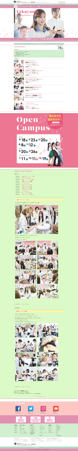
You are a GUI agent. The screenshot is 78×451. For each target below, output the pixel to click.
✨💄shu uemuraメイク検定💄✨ (28, 194)
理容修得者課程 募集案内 (31, 433)
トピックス (41, 433)
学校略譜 (15, 432)
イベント (34, 6)
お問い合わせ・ (58, 435)
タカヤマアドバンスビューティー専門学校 (24, 1)
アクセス (43, 6)
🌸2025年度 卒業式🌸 (25, 191)
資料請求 (57, 430)
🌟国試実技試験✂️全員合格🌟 (20, 53)
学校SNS (41, 435)
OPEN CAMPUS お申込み (58, 427)
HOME (16, 6)
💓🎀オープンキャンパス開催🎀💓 (28, 179)
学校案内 (19, 6)
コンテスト (41, 430)
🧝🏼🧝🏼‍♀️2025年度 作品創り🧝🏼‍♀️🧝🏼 (27, 184)
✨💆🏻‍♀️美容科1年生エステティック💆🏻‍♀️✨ (28, 176)
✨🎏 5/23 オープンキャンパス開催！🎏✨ (22, 51)
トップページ (42, 447)
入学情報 (30, 6)
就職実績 (50, 430)
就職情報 (38, 6)
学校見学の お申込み (58, 429)
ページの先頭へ (36, 447)
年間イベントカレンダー (43, 432)
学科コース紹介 (25, 6)
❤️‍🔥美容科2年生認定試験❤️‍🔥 (26, 178)
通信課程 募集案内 (32, 432)
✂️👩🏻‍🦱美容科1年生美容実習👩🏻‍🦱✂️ (27, 181)
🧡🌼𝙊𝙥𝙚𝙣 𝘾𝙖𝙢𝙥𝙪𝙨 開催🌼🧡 (27, 186)
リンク (57, 433)
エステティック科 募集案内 (32, 429)
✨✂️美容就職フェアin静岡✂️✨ (27, 189)
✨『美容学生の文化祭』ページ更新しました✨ (23, 54)
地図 (56, 432)
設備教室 (15, 430)
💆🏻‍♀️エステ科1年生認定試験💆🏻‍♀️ (27, 192)
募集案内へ (28, 66)
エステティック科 (22, 430)
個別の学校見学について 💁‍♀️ (19, 55)
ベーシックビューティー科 (23, 433)
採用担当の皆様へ (51, 432)
